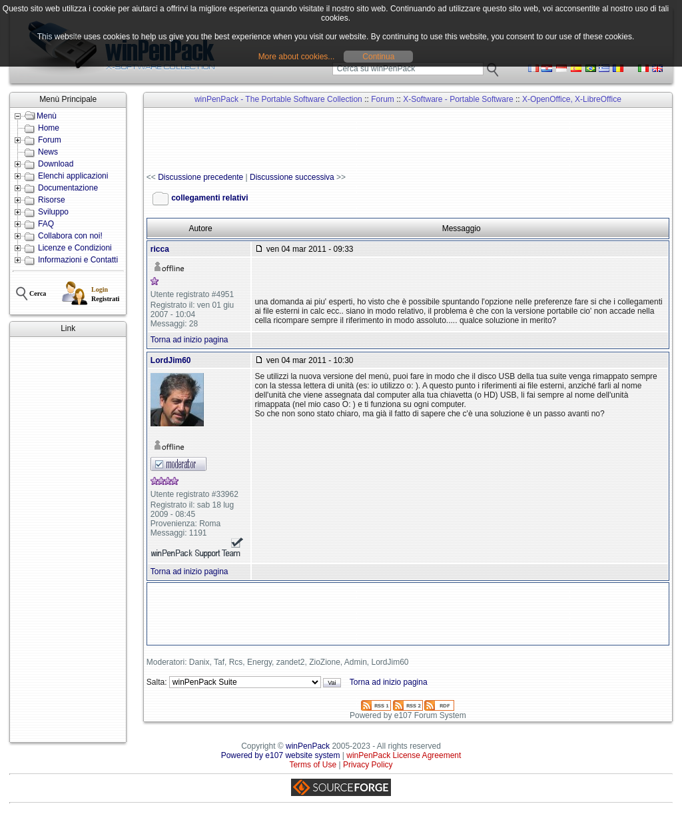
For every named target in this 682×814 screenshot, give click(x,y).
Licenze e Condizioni (75, 247)
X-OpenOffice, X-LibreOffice (571, 99)
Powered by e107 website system (280, 755)
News (48, 152)
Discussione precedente (200, 177)
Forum (49, 140)
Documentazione (68, 188)
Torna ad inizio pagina (189, 339)
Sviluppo (53, 211)
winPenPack (308, 746)
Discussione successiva (292, 177)
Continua (378, 56)
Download (55, 164)
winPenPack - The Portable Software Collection (278, 99)
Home (48, 128)
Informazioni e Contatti (78, 259)
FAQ (46, 223)
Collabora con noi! (70, 235)
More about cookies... (296, 56)
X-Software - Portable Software (458, 99)
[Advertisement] (68, 539)
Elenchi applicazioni (73, 176)
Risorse (51, 199)
